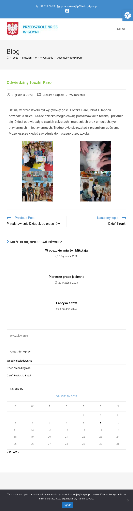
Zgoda (67, 505)
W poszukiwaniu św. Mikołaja (66, 250)
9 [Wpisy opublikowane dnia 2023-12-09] (100, 422)
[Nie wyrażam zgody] (128, 500)
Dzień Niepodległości (19, 368)
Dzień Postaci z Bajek (19, 375)
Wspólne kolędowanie (19, 360)
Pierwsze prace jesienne (66, 277)
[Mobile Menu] (119, 29)
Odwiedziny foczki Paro (70, 57)
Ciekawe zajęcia (53, 94)
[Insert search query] (66, 335)
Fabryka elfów (66, 303)
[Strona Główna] (8, 57)
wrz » (16, 451)
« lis (9, 451)
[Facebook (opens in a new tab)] (66, 11)
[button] (127, 15)
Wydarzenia (77, 94)
